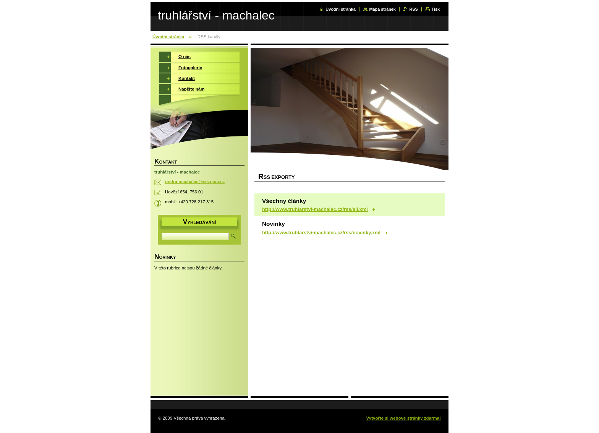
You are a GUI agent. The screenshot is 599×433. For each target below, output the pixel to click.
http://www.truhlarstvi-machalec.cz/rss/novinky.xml (321, 232)
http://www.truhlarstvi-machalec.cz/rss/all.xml (315, 209)
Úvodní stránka (340, 9)
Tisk (435, 9)
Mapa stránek (382, 9)
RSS (413, 9)
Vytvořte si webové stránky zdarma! (403, 418)
